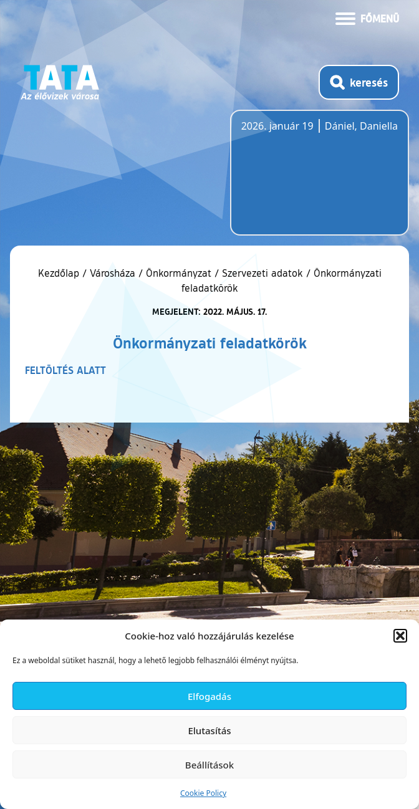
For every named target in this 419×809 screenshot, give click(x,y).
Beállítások (209, 765)
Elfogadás (209, 696)
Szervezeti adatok (262, 273)
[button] (400, 635)
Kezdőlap (60, 273)
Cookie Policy (203, 793)
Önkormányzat (178, 273)
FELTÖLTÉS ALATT (65, 369)
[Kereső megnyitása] (359, 82)
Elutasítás (209, 730)
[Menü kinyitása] (367, 17)
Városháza (112, 273)
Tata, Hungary (311, 180)
